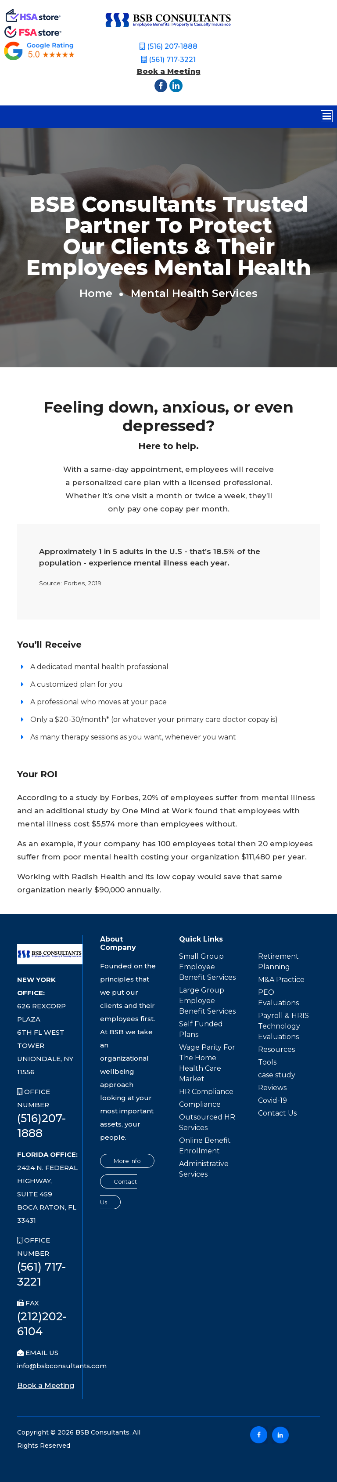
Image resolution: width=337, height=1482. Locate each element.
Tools (267, 1062)
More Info (127, 1160)
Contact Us (277, 1113)
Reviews (272, 1087)
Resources (276, 1049)
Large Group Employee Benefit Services (207, 1000)
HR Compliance (206, 1091)
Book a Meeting (169, 71)
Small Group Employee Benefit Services (207, 967)
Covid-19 (272, 1100)
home (95, 293)
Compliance (200, 1104)
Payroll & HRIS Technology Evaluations (283, 1026)
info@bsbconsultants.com (62, 1366)
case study (276, 1075)
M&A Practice (281, 979)
